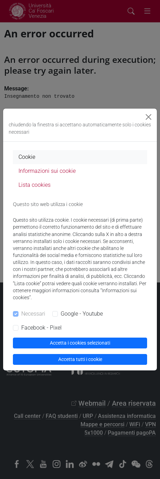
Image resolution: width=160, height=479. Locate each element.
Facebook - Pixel (41, 327)
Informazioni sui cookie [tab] (47, 171)
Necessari (33, 313)
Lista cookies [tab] (34, 185)
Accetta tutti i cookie (80, 359)
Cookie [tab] (26, 157)
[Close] (148, 117)
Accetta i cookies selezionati (80, 343)
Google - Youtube (82, 313)
